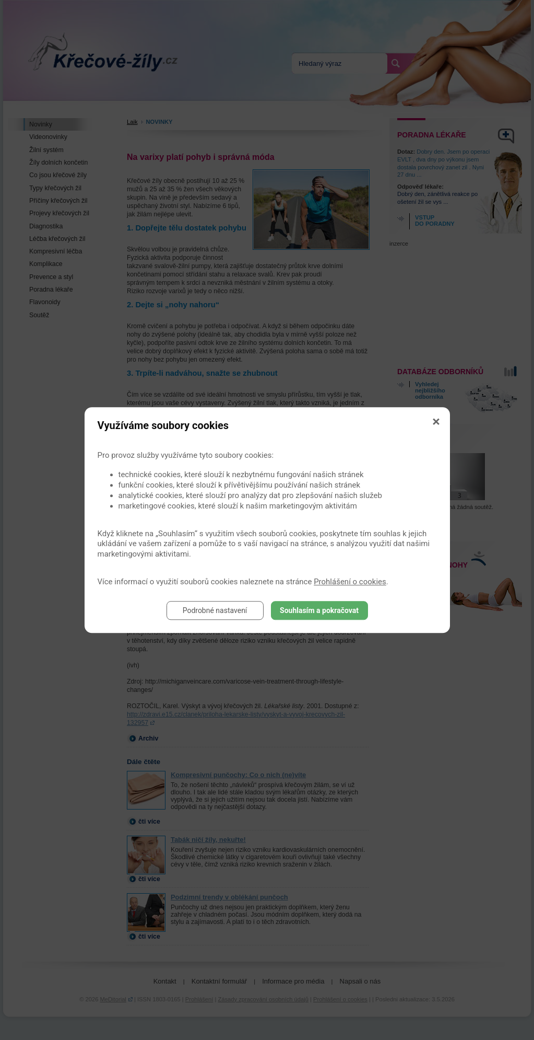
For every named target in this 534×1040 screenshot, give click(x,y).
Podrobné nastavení (215, 610)
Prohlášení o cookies (350, 581)
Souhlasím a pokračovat (319, 610)
